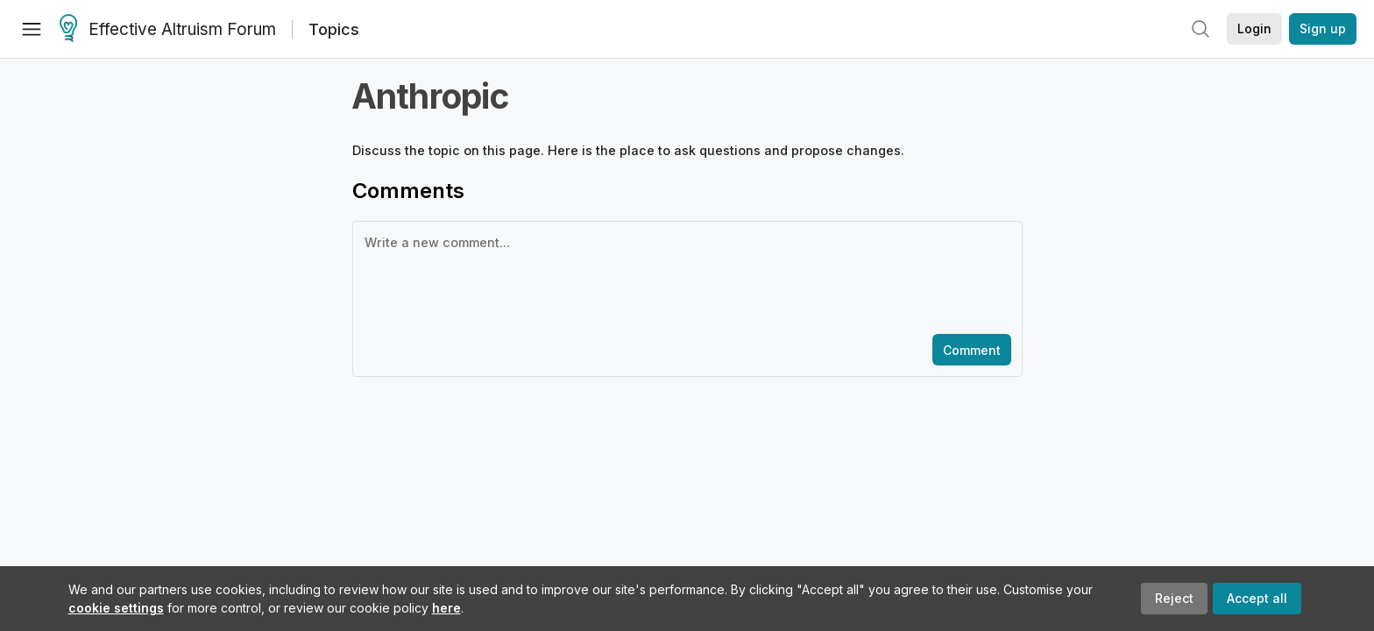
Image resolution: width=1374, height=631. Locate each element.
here (446, 607)
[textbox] (684, 276)
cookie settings (116, 607)
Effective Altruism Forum (168, 29)
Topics (333, 29)
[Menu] (32, 29)
